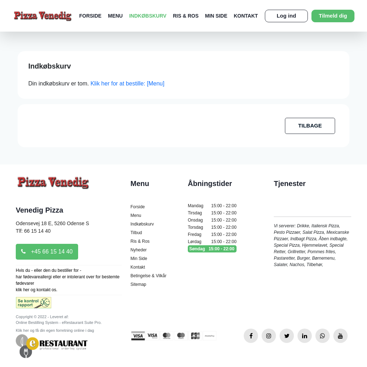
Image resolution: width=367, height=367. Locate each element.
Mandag (212, 205)
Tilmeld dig (333, 16)
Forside (90, 16)
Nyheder (138, 249)
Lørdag (212, 241)
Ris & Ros (186, 16)
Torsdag (212, 227)
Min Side (216, 16)
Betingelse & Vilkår (148, 275)
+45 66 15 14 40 (47, 251)
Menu (115, 16)
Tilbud (136, 232)
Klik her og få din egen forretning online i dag (55, 330)
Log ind (286, 16)
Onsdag (212, 220)
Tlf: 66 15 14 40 (33, 231)
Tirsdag (212, 213)
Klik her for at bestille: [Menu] (127, 83)
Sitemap (138, 284)
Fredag (212, 234)
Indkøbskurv (147, 16)
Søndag (212, 248)
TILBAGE (310, 125)
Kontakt (246, 16)
